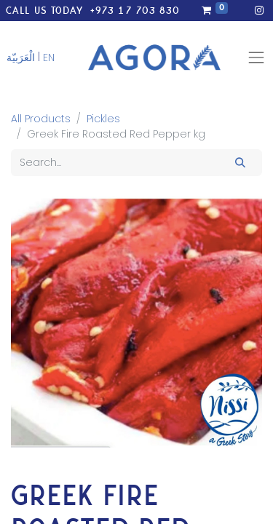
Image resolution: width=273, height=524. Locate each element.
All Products (41, 118)
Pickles (103, 118)
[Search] (240, 162)
